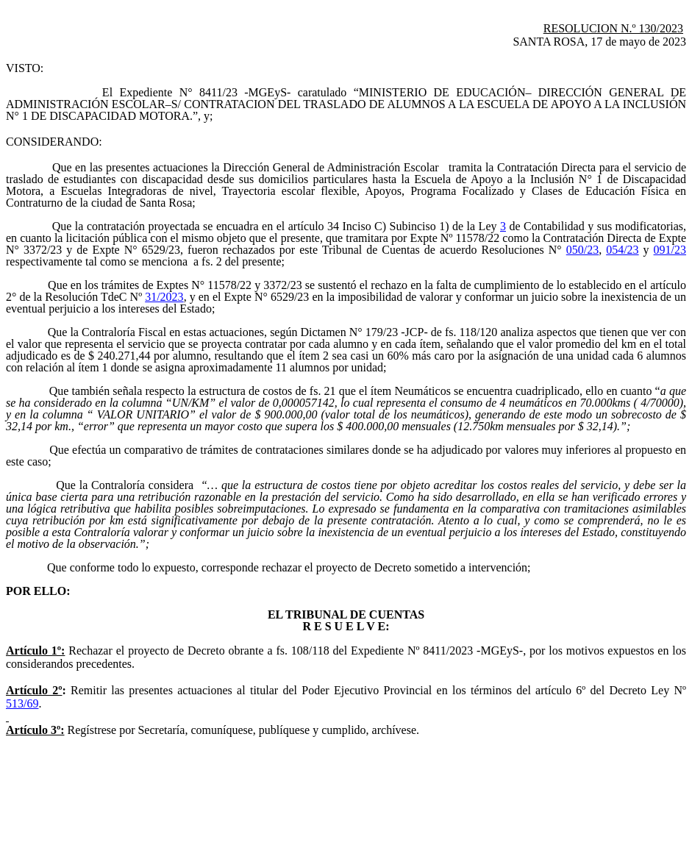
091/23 (670, 249)
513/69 (22, 703)
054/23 (622, 249)
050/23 (582, 249)
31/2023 (164, 297)
